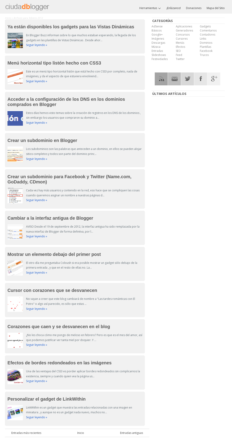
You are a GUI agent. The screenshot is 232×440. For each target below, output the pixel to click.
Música (156, 47)
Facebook (206, 51)
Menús (180, 43)
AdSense (157, 26)
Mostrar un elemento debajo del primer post (54, 254)
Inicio (8, 17)
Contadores (207, 34)
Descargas (158, 43)
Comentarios (208, 30)
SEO (178, 51)
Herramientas (150, 8)
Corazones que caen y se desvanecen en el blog (58, 326)
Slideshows (159, 55)
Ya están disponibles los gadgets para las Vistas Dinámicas (70, 26)
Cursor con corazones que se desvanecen (52, 290)
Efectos (180, 47)
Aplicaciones (184, 26)
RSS (161, 78)
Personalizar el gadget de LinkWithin (46, 399)
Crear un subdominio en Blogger (42, 140)
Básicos (157, 30)
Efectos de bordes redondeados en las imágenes (59, 362)
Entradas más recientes (26, 433)
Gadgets (205, 26)
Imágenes (158, 39)
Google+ (157, 34)
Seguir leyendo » (36, 45)
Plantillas (205, 47)
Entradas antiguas (131, 433)
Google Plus (213, 78)
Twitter (180, 59)
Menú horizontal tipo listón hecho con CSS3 (54, 62)
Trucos (204, 55)
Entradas (157, 51)
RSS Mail (174, 78)
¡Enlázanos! (174, 8)
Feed (179, 55)
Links (203, 39)
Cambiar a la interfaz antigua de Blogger (50, 218)
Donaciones (193, 8)
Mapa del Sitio (216, 8)
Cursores (182, 39)
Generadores (184, 30)
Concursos (183, 34)
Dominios (206, 43)
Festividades (160, 59)
